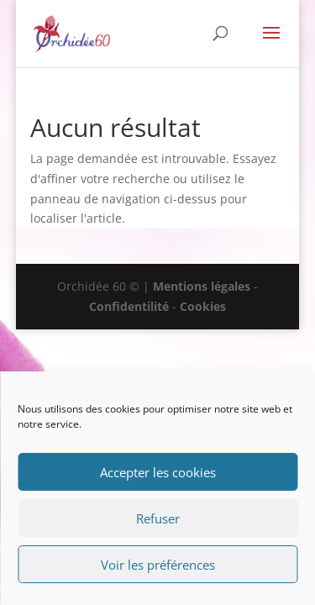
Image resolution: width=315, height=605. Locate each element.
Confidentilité (129, 306)
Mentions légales (201, 286)
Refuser (158, 518)
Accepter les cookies (158, 472)
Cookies (203, 306)
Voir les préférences (158, 564)
